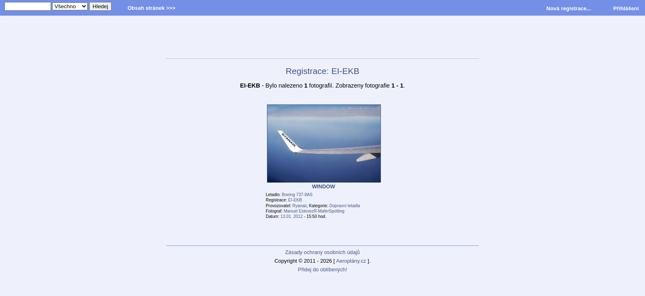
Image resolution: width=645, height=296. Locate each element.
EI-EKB (295, 200)
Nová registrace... (568, 8)
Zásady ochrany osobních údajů (322, 252)
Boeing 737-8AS (297, 194)
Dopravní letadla (344, 206)
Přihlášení (626, 8)
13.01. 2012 (292, 216)
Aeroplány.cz (351, 261)
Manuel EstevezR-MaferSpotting (314, 211)
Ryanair (299, 206)
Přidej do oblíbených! (322, 269)
